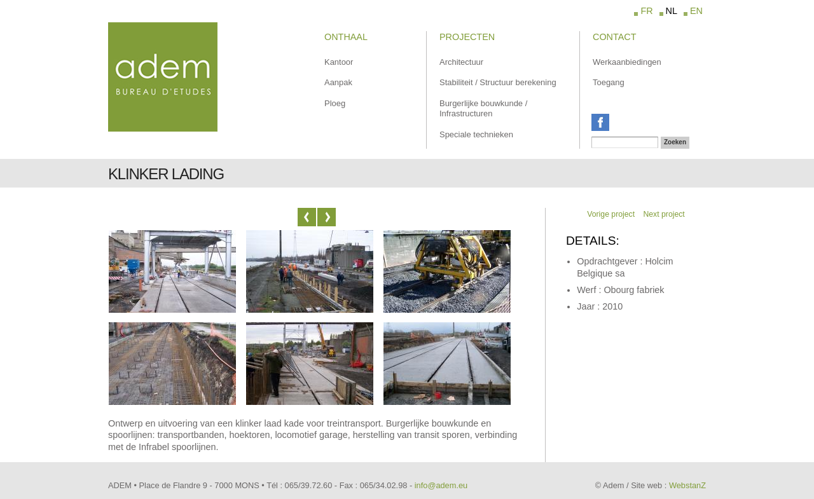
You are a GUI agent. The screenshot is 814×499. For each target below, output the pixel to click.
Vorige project (611, 214)
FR (646, 11)
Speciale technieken (476, 134)
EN (696, 11)
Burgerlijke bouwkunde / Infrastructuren (483, 109)
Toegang (608, 82)
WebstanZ (687, 485)
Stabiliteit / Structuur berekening (497, 82)
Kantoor (338, 62)
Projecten (467, 37)
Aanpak (338, 82)
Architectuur (461, 62)
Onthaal (346, 37)
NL (671, 11)
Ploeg (334, 103)
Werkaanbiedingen (627, 62)
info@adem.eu (441, 485)
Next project (663, 214)
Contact (614, 37)
